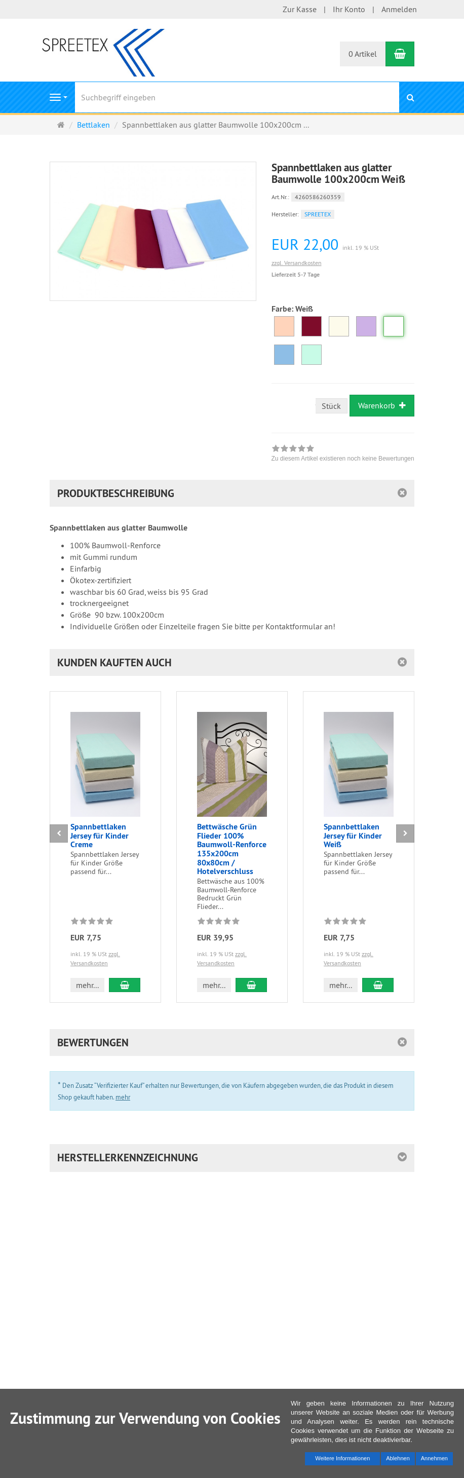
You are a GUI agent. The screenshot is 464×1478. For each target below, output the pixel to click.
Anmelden (399, 9)
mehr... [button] (87, 985)
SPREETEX (317, 214)
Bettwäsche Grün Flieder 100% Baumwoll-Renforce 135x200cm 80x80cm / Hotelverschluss (231, 849)
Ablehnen (398, 1458)
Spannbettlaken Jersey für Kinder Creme (99, 835)
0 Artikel (363, 54)
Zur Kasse (300, 9)
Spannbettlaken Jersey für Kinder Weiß (353, 835)
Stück (331, 406)
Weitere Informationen (342, 1458)
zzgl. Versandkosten (297, 263)
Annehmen (434, 1458)
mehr (122, 1097)
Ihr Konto (349, 9)
